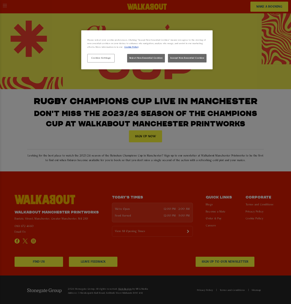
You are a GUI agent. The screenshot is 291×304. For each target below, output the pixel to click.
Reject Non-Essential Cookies (146, 58)
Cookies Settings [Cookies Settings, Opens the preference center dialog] (101, 58)
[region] (147, 49)
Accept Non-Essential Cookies (187, 58)
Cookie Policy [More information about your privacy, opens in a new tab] (131, 47)
